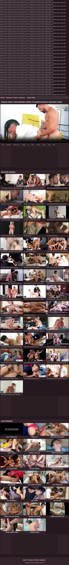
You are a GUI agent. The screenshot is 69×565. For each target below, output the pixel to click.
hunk (3, 145)
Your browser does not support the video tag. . (34, 123)
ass (28, 145)
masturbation (16, 145)
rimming (38, 145)
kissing (44, 145)
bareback (8, 145)
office (54, 145)
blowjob (24, 145)
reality (49, 145)
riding (32, 145)
